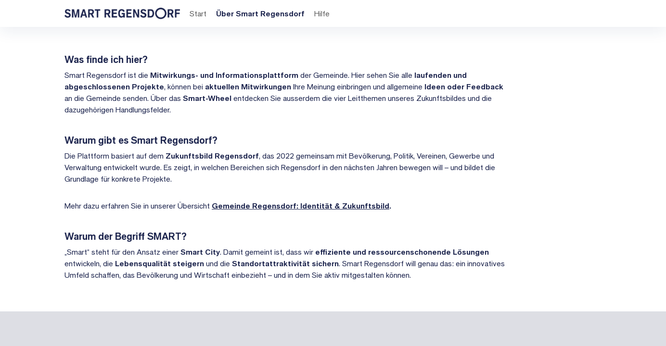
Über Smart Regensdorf (259, 13)
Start (197, 13)
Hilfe (321, 13)
